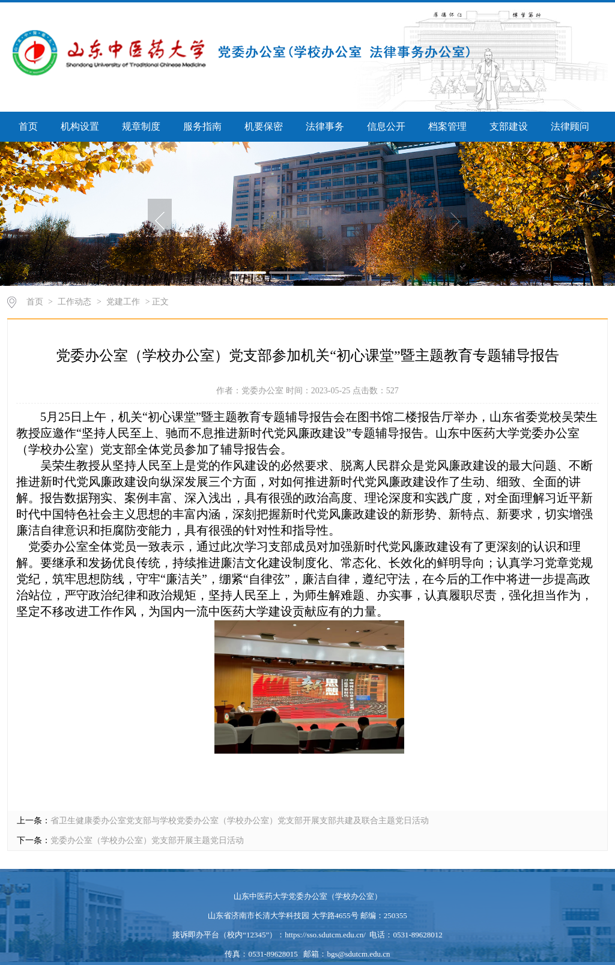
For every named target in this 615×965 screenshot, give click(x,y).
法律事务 (325, 126)
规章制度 (141, 126)
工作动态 (74, 301)
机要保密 (263, 126)
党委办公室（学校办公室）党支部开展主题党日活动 (147, 840)
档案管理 (447, 126)
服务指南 (202, 126)
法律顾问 (570, 126)
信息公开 (386, 126)
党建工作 (123, 301)
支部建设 (508, 126)
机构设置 (80, 126)
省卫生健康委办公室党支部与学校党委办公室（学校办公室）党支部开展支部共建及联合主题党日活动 (239, 820)
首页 (28, 126)
